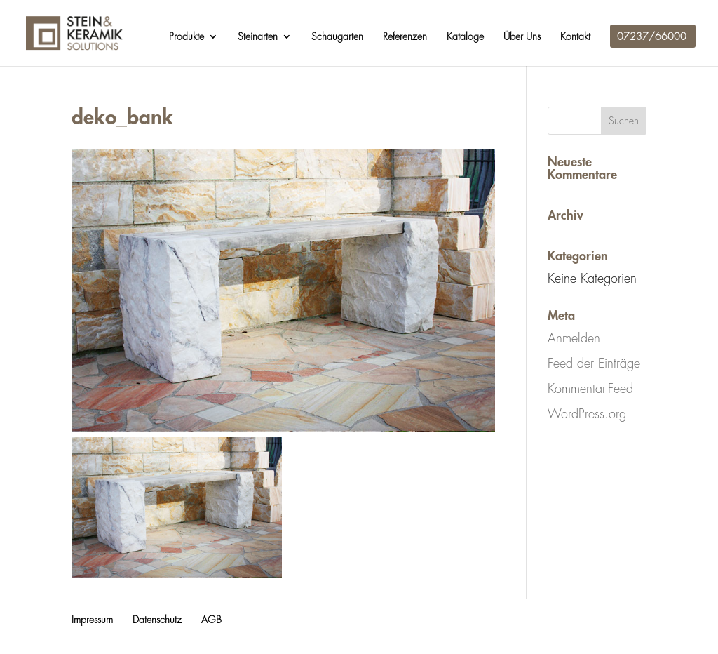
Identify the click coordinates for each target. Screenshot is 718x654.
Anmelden (574, 338)
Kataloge (465, 36)
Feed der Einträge (594, 363)
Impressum (92, 620)
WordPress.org (587, 414)
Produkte (186, 36)
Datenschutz (157, 620)
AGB (211, 620)
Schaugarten (337, 36)
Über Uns (522, 36)
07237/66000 (651, 36)
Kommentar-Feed (590, 388)
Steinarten (258, 36)
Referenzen (405, 36)
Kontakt (575, 36)
